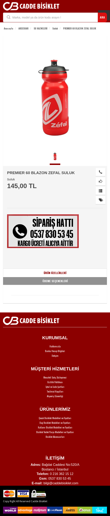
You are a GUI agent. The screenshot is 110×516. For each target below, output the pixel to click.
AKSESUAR (23, 28)
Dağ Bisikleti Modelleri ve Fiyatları (55, 422)
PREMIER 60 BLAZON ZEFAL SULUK (79, 28)
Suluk (55, 28)
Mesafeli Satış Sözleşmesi (55, 377)
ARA (102, 17)
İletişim (55, 355)
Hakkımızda (55, 346)
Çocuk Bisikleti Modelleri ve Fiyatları (55, 418)
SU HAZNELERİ (40, 28)
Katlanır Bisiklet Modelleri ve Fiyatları (55, 427)
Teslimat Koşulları (55, 391)
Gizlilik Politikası (55, 382)
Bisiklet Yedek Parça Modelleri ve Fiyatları (55, 432)
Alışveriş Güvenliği (55, 396)
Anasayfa (8, 28)
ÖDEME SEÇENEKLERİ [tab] (55, 281)
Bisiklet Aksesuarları (55, 436)
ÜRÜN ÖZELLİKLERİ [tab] (55, 273)
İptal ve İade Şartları (55, 386)
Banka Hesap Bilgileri (55, 351)
